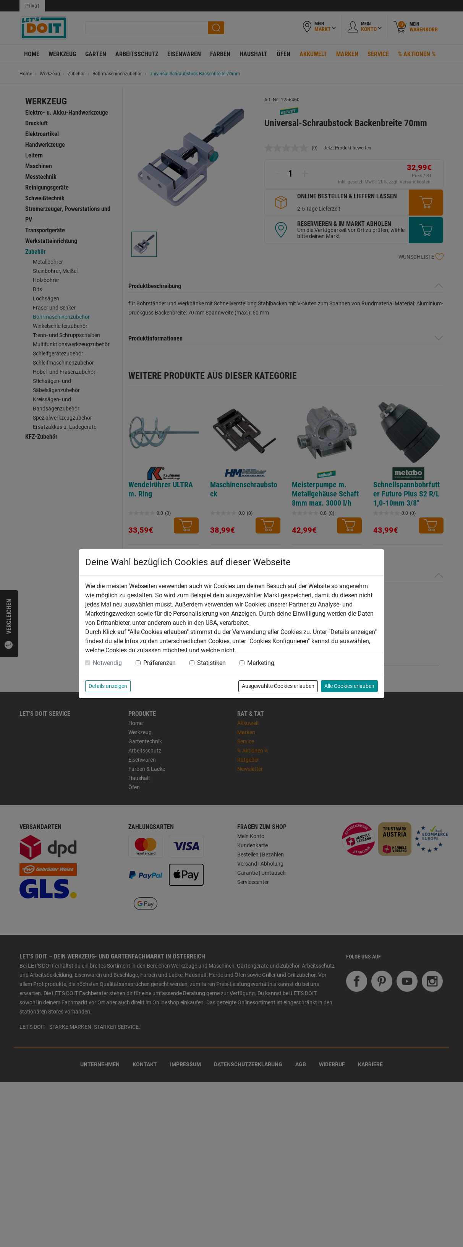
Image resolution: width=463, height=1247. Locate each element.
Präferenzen (159, 662)
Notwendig (107, 662)
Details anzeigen (108, 686)
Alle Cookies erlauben (349, 686)
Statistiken (211, 662)
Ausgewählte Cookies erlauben (278, 686)
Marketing (260, 662)
